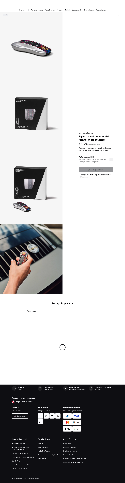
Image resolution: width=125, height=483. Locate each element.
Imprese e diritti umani (19, 468)
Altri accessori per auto (86, 133)
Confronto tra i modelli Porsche (73, 462)
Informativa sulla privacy (20, 453)
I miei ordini (67, 443)
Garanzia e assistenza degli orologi (49, 455)
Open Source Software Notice (21, 465)
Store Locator (42, 458)
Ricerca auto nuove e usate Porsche (74, 458)
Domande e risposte (69, 447)
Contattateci (21, 416)
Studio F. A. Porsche (44, 451)
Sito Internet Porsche (70, 451)
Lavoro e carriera (43, 447)
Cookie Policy (16, 461)
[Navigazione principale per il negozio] (62, 10)
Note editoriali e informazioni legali (23, 457)
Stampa (40, 443)
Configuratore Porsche (70, 455)
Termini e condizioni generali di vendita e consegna (22, 448)
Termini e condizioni (18, 443)
